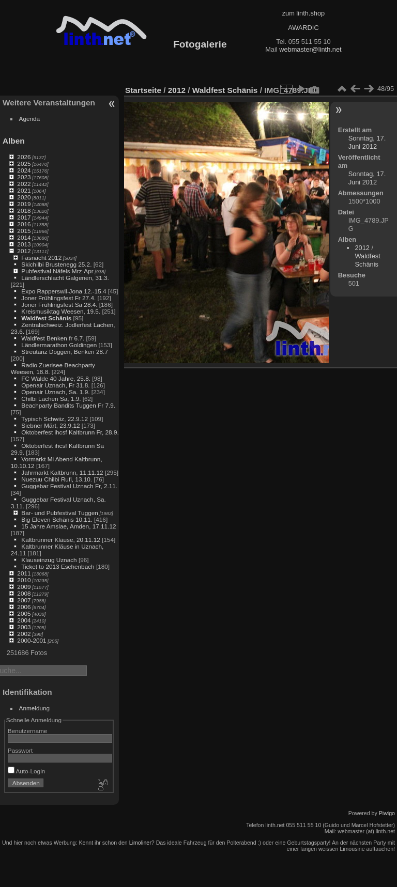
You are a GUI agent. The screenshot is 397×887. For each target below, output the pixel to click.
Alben (14, 140)
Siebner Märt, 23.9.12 (50, 425)
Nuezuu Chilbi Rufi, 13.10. (56, 479)
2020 (23, 197)
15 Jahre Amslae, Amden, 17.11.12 (68, 526)
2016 (23, 224)
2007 (23, 600)
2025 (23, 163)
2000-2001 (31, 640)
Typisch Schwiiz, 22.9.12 (54, 418)
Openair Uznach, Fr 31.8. (55, 385)
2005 (23, 613)
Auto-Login (26, 771)
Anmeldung (34, 708)
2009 (23, 586)
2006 (23, 606)
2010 (23, 580)
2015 (23, 230)
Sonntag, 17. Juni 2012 (367, 142)
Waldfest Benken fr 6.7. (52, 338)
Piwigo (387, 813)
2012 (23, 250)
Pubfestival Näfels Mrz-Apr (57, 271)
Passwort (20, 750)
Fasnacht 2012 (41, 257)
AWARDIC (303, 28)
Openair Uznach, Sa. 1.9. (55, 391)
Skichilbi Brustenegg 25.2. (56, 264)
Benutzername (28, 730)
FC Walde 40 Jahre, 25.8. (55, 378)
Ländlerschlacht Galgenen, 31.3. (65, 277)
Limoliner (140, 842)
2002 (23, 633)
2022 (23, 183)
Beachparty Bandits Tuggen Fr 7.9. (68, 405)
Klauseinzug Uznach (49, 559)
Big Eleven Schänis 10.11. (56, 519)
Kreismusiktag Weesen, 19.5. (60, 311)
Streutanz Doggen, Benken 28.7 (64, 351)
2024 (23, 170)
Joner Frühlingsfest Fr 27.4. (58, 297)
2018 (23, 210)
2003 (23, 627)
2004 (23, 620)
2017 (23, 217)
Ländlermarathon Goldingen (59, 344)
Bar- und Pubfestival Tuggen (59, 512)
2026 (23, 156)
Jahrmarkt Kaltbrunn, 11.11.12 (62, 472)
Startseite (143, 90)
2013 (23, 244)
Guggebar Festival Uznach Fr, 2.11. (69, 486)
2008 (23, 593)
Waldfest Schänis (46, 318)
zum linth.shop (303, 13)
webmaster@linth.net (310, 49)
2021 (23, 190)
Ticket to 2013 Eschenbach (58, 566)
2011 (23, 573)
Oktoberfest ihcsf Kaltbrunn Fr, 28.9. (69, 432)
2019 (23, 203)
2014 (23, 237)
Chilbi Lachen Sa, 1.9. (51, 398)
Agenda (29, 118)
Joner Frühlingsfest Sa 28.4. (59, 304)
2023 (23, 177)
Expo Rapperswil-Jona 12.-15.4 (63, 291)
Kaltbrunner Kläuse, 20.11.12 (60, 539)
